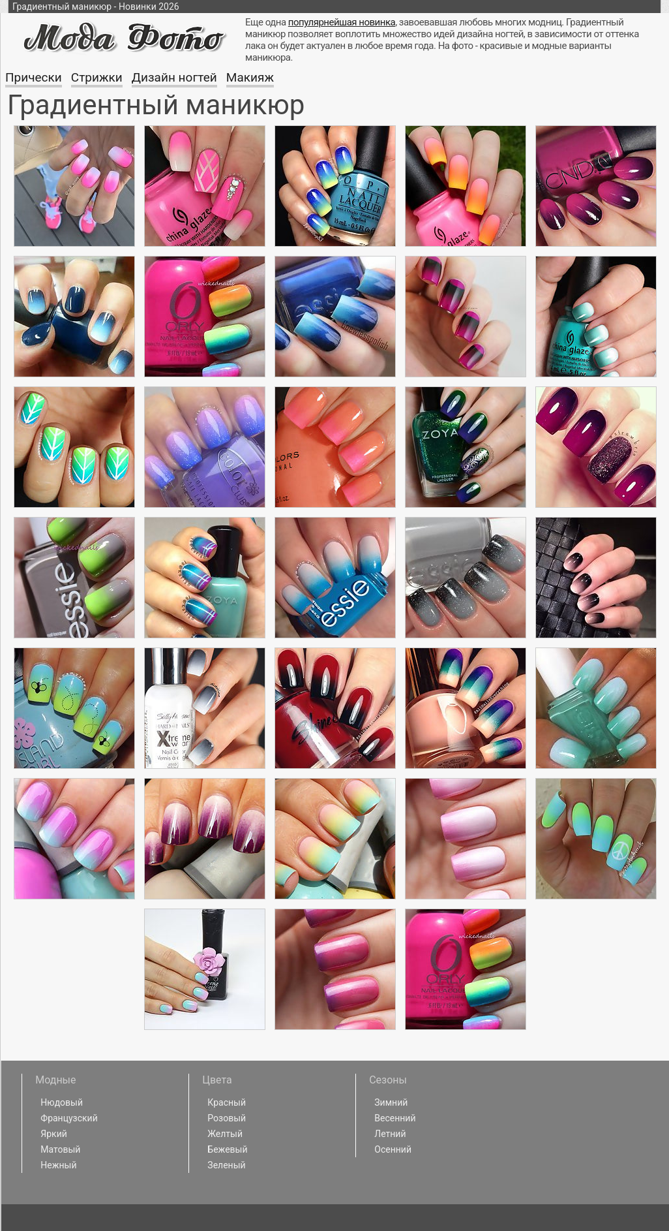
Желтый (225, 1134)
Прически (33, 77)
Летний (390, 1134)
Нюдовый (61, 1102)
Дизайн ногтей (174, 77)
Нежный (58, 1165)
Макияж (250, 77)
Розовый (226, 1118)
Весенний (394, 1118)
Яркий (53, 1134)
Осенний (392, 1149)
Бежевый (227, 1149)
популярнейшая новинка (341, 22)
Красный (226, 1102)
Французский (68, 1118)
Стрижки (97, 77)
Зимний (391, 1102)
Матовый (60, 1149)
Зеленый (226, 1165)
